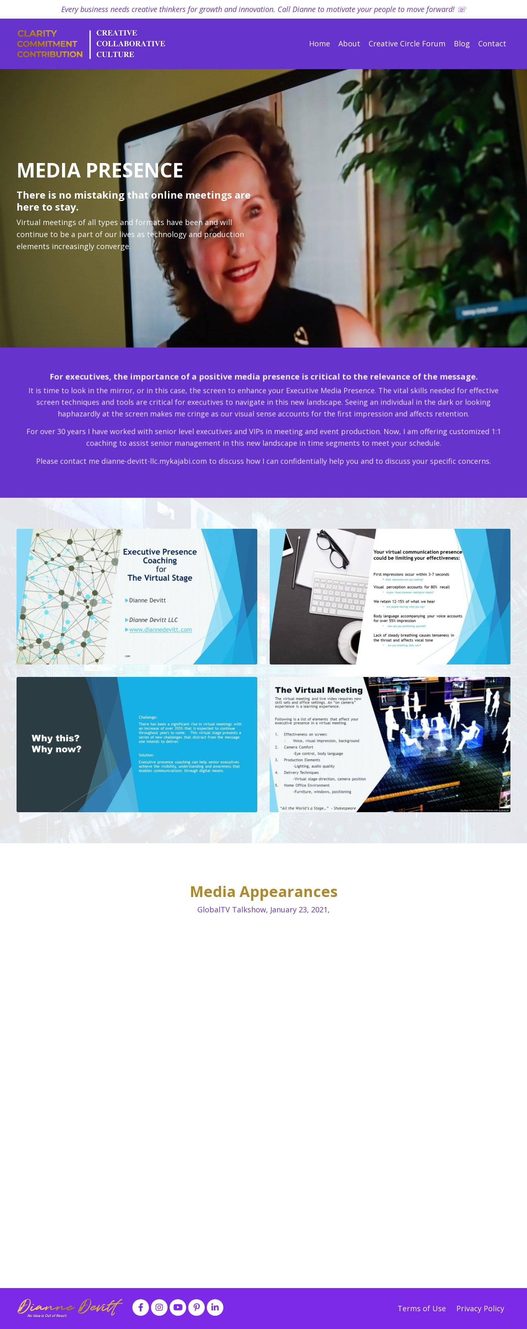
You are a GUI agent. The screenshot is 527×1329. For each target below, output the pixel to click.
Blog (462, 43)
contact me (139, 448)
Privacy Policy (480, 1308)
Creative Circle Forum (407, 43)
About (349, 43)
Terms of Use (423, 1308)
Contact (492, 43)
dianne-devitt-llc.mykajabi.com (189, 448)
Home (319, 43)
